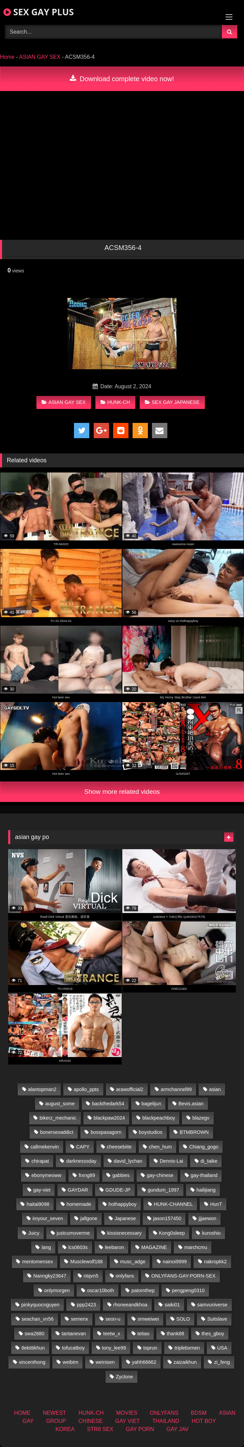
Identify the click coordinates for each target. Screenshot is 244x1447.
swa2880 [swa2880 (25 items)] (34, 1333)
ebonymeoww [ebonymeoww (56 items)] (46, 1175)
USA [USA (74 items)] (222, 1348)
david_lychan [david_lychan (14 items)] (128, 1161)
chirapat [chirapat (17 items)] (40, 1161)
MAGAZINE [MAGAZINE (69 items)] (154, 1247)
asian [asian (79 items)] (214, 1089)
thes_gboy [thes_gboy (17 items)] (212, 1333)
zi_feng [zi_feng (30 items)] (222, 1362)
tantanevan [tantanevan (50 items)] (74, 1333)
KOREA (65, 1429)
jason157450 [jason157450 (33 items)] (167, 1218)
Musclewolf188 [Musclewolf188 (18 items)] (86, 1261)
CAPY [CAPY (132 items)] (82, 1146)
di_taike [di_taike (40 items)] (208, 1161)
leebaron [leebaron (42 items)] (114, 1247)
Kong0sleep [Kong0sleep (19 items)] (172, 1233)
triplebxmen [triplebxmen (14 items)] (187, 1348)
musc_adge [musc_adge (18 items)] (132, 1261)
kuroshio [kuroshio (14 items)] (211, 1233)
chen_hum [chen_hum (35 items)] (160, 1146)
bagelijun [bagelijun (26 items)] (151, 1103)
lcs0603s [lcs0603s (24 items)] (78, 1247)
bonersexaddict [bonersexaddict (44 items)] (57, 1132)
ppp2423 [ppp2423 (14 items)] (86, 1304)
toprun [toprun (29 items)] (150, 1348)
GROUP (56, 1421)
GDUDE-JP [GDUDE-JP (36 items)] (118, 1190)
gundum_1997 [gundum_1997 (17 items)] (163, 1190)
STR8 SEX (100, 1429)
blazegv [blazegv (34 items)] (201, 1118)
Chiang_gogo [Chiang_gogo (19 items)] (203, 1146)
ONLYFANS (164, 1413)
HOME (22, 1413)
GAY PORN (140, 1429)
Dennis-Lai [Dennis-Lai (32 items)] (171, 1161)
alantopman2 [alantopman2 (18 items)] (42, 1089)
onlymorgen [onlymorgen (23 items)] (57, 1290)
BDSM (199, 1413)
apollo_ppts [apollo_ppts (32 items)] (86, 1089)
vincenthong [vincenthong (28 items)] (32, 1362)
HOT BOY (204, 1421)
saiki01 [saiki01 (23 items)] (172, 1304)
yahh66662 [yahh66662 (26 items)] (144, 1362)
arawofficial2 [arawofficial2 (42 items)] (129, 1089)
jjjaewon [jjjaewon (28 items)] (207, 1218)
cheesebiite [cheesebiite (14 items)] (119, 1146)
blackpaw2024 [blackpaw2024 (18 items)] (109, 1118)
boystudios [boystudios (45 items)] (150, 1132)
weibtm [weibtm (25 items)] (70, 1362)
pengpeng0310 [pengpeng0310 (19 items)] (188, 1290)
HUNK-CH (115, 402)
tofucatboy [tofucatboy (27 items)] (73, 1348)
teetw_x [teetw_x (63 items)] (111, 1333)
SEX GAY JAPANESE (172, 402)
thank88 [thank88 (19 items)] (175, 1333)
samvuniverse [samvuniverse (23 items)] (212, 1304)
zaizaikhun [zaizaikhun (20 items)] (185, 1362)
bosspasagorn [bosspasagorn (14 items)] (106, 1132)
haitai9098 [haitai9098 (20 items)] (38, 1204)
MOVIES (126, 1413)
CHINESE (90, 1421)
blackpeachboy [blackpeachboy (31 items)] (158, 1118)
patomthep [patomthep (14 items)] (143, 1290)
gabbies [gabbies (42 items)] (120, 1175)
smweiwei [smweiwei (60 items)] (148, 1319)
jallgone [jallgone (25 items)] (88, 1218)
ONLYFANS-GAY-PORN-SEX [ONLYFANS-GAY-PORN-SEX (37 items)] (183, 1276)
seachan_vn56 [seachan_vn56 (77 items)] (38, 1319)
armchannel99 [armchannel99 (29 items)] (176, 1089)
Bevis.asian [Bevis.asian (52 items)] (191, 1103)
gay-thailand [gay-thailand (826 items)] (204, 1175)
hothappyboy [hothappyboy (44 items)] (122, 1204)
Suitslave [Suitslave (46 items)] (217, 1319)
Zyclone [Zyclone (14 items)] (124, 1376)
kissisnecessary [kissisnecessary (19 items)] (124, 1233)
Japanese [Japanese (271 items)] (125, 1218)
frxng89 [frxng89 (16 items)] (87, 1175)
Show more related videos (122, 791)
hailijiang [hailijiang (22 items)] (206, 1190)
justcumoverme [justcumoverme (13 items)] (73, 1233)
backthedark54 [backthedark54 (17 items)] (108, 1103)
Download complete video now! (122, 79)
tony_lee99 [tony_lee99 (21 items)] (114, 1348)
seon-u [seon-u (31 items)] (112, 1319)
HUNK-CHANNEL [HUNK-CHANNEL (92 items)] (173, 1204)
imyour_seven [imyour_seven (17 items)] (47, 1218)
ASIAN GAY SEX (39, 57)
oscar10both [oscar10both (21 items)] (100, 1290)
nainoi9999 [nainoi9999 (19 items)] (174, 1261)
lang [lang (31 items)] (46, 1247)
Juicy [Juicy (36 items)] (34, 1233)
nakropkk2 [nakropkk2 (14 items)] (215, 1261)
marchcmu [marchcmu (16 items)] (195, 1247)
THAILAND (165, 1421)
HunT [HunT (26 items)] (216, 1204)
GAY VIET (127, 1421)
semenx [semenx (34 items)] (79, 1319)
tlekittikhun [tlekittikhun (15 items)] (33, 1348)
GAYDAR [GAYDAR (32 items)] (78, 1190)
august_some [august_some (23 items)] (60, 1103)
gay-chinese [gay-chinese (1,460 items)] (160, 1175)
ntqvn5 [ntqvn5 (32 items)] (90, 1276)
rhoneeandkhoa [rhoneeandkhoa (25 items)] (130, 1304)
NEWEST (54, 1413)
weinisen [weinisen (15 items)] (105, 1362)
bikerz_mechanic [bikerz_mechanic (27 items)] (58, 1118)
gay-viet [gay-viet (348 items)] (41, 1190)
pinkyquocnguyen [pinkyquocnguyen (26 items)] (40, 1304)
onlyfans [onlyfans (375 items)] (125, 1276)
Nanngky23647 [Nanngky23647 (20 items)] (49, 1276)
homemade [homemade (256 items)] (78, 1204)
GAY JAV (177, 1429)
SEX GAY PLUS (38, 12)
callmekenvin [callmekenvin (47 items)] (44, 1146)
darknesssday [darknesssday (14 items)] (81, 1161)
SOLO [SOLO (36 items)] (183, 1319)
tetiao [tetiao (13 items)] (143, 1333)
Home (7, 57)
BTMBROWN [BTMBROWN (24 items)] (194, 1132)
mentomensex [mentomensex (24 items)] (37, 1261)
